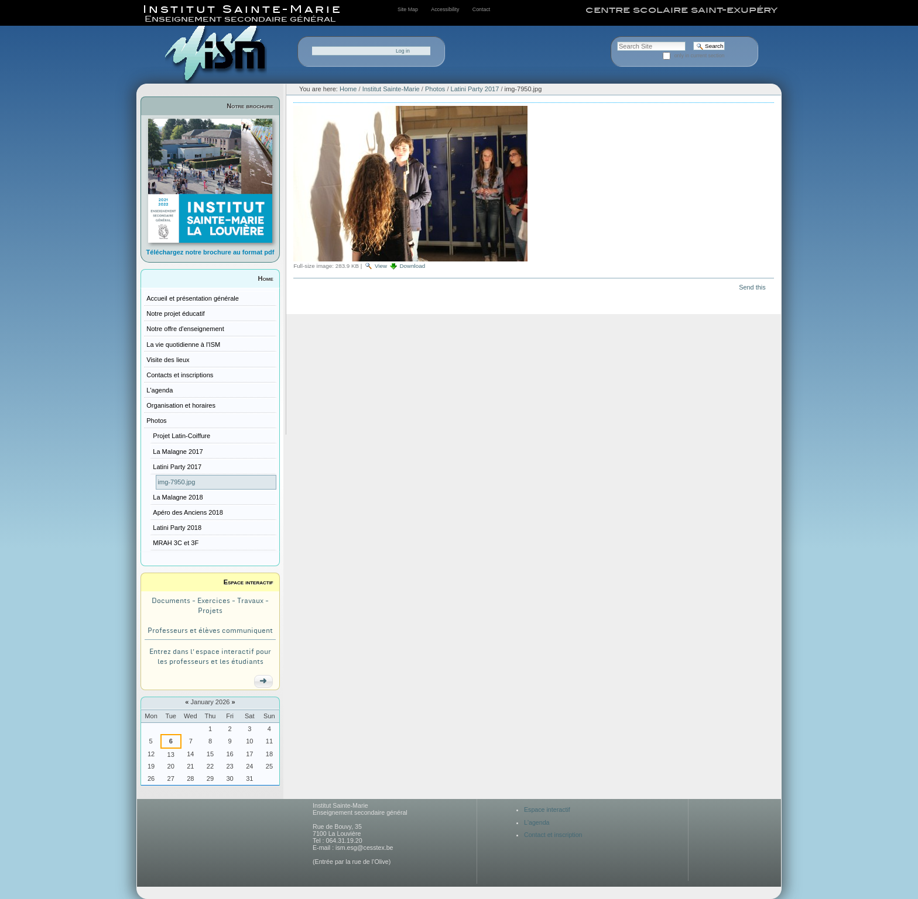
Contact (481, 9)
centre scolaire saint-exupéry (681, 10)
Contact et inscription (553, 834)
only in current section (699, 55)
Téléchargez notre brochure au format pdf (210, 252)
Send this (752, 287)
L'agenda (537, 822)
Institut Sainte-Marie (391, 88)
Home (265, 278)
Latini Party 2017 (475, 88)
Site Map (408, 9)
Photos (435, 88)
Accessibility (445, 9)
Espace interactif (248, 581)
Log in (403, 51)
